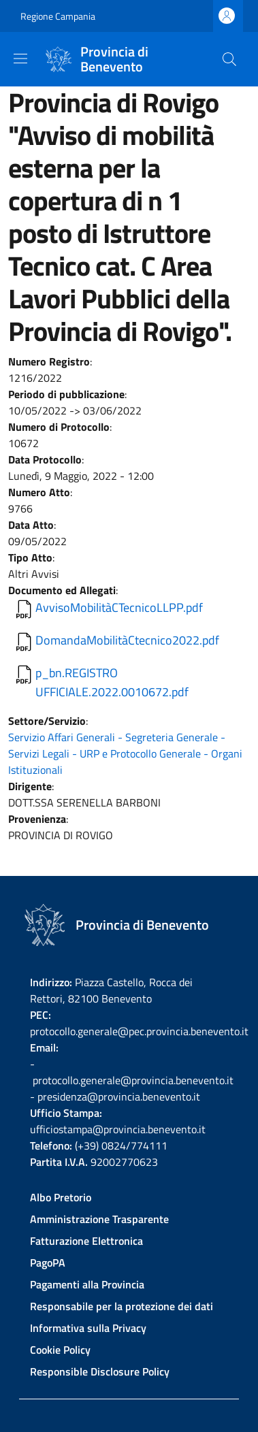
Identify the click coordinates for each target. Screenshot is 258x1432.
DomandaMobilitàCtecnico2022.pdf (127, 640)
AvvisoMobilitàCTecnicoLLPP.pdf (119, 607)
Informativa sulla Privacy (88, 1328)
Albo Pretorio (60, 1197)
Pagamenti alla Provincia (87, 1284)
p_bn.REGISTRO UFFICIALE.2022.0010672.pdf (112, 682)
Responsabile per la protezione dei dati (121, 1306)
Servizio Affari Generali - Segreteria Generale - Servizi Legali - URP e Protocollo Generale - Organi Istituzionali (125, 753)
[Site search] (229, 59)
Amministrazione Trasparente (99, 1219)
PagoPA (47, 1262)
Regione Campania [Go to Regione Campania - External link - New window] (57, 16)
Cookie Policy (60, 1349)
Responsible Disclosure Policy (100, 1371)
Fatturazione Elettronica (86, 1241)
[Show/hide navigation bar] (20, 58)
